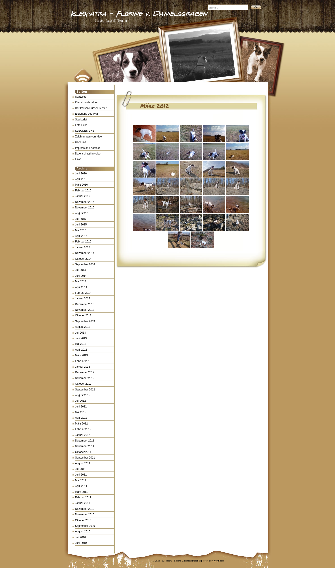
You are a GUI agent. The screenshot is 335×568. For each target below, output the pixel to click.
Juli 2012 (80, 400)
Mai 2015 (80, 230)
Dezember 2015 (84, 202)
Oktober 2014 (83, 258)
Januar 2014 (82, 298)
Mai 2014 (80, 281)
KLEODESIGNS (84, 130)
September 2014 (85, 264)
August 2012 (82, 395)
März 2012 (81, 423)
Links (78, 159)
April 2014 (81, 287)
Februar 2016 (83, 190)
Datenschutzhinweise (87, 153)
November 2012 (84, 378)
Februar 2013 (83, 361)
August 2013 (82, 326)
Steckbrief (81, 119)
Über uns (80, 142)
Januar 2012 (82, 435)
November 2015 (84, 207)
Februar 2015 (83, 241)
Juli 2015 (80, 219)
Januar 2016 (82, 196)
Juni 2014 (81, 275)
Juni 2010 (81, 542)
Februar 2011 (83, 497)
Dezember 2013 (84, 304)
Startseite (81, 96)
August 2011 (82, 463)
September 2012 (85, 389)
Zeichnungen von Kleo (88, 136)
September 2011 (85, 457)
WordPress (218, 560)
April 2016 (81, 179)
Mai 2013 (80, 343)
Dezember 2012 (84, 372)
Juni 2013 (81, 338)
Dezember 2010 (84, 508)
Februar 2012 (83, 429)
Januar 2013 (82, 366)
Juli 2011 (80, 469)
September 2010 (85, 525)
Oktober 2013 (83, 315)
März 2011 (81, 491)
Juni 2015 (81, 224)
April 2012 (81, 417)
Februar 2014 (83, 292)
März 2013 (81, 355)
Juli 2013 (80, 332)
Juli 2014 (80, 270)
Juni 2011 (81, 474)
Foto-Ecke (81, 125)
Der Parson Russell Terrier (91, 108)
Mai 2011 (80, 480)
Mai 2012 (80, 412)
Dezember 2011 (84, 440)
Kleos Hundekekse (86, 102)
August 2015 (82, 213)
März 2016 (81, 184)
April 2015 (81, 236)
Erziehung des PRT (86, 113)
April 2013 (81, 349)
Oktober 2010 (83, 520)
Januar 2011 (82, 503)
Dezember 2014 (84, 253)
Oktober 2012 (83, 383)
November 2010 (84, 514)
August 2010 (82, 531)
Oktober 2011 (83, 452)
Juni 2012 (81, 406)
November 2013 (84, 309)
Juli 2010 (80, 537)
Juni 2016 (81, 173)
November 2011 (84, 446)
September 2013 (85, 321)
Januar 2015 (82, 247)
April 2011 (81, 486)
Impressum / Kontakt (87, 148)
